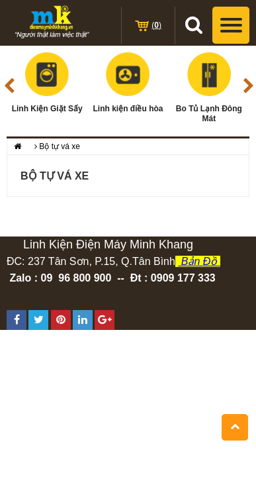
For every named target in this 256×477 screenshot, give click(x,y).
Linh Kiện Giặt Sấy (47, 82)
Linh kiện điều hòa (128, 82)
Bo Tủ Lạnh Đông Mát (209, 87)
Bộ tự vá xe (59, 146)
